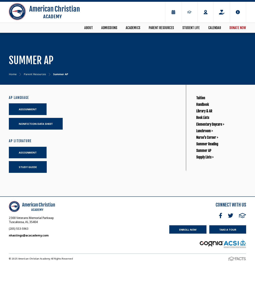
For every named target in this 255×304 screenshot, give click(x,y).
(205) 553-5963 (18, 269)
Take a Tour (227, 269)
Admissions (109, 28)
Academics (133, 28)
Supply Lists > (209, 210)
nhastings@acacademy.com (29, 276)
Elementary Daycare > (217, 149)
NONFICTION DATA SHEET (36, 123)
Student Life (191, 28)
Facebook (220, 255)
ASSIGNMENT (28, 109)
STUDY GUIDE (28, 167)
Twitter (230, 255)
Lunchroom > (208, 161)
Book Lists (206, 137)
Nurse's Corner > (212, 174)
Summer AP (207, 198)
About (88, 28)
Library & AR (208, 125)
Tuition (202, 101)
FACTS (242, 255)
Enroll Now (188, 269)
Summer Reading (212, 186)
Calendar (214, 28)
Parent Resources (161, 28)
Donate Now (238, 28)
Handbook (205, 113)
